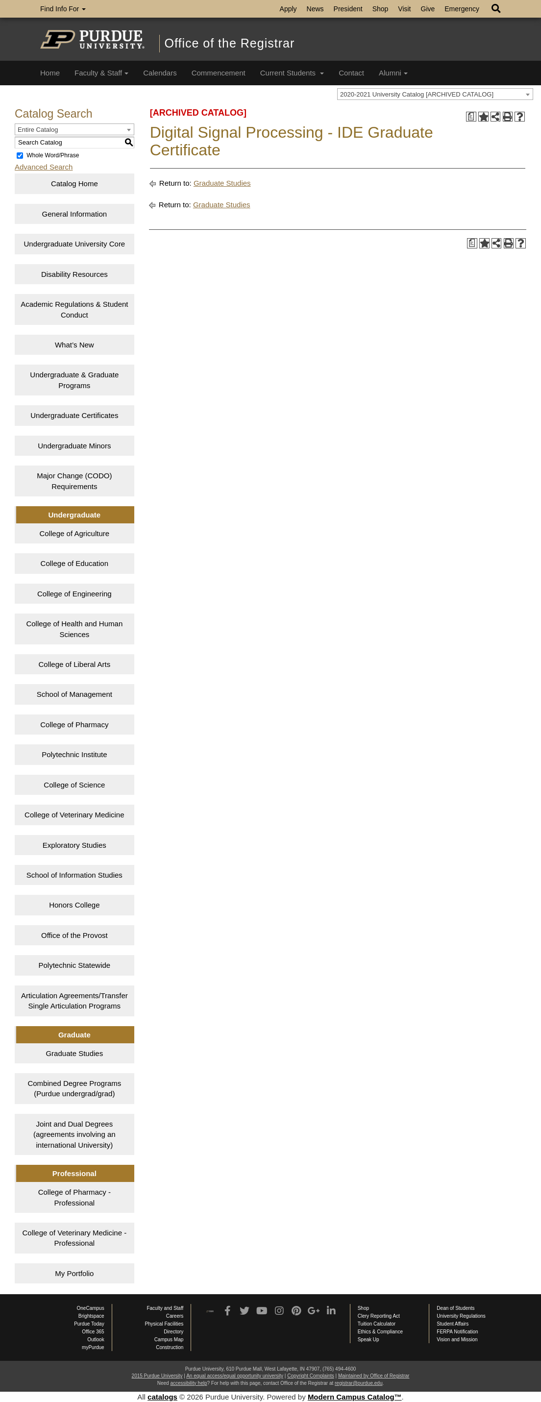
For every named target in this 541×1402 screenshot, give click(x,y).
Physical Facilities (164, 1324)
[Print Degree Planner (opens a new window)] (471, 117)
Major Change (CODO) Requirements (74, 480)
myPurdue (93, 1347)
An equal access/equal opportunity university (234, 1375)
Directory (173, 1331)
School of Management (74, 694)
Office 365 (93, 1331)
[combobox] (435, 94)
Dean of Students (455, 1308)
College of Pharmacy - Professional (74, 1197)
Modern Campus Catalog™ (355, 1397)
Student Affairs (452, 1324)
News (315, 9)
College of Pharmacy (74, 724)
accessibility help (188, 1383)
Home (50, 73)
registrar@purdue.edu (358, 1383)
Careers (175, 1316)
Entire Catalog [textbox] (38, 129)
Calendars (159, 73)
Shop (380, 9)
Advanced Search (44, 167)
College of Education (74, 563)
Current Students (292, 73)
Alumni (393, 73)
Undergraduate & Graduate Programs (74, 379)
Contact (351, 73)
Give (428, 9)
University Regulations (461, 1316)
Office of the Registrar (230, 43)
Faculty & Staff (101, 73)
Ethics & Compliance (380, 1331)
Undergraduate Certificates (74, 415)
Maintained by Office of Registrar (373, 1375)
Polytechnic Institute (74, 754)
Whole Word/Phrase (52, 155)
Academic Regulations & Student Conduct (74, 309)
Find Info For (63, 9)
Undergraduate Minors (74, 446)
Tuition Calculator (376, 1324)
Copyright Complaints (310, 1375)
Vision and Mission (457, 1339)
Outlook (95, 1339)
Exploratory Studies (74, 845)
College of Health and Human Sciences (74, 628)
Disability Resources (74, 274)
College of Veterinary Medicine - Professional (75, 1238)
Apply (288, 9)
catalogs (162, 1397)
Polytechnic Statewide (74, 965)
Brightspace (91, 1316)
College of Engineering (74, 594)
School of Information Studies (74, 875)
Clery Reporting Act (379, 1316)
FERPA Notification (457, 1331)
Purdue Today (89, 1324)
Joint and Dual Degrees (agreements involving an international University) (74, 1134)
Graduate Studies (74, 1053)
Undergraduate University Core (74, 244)
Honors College (74, 905)
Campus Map (168, 1339)
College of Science (74, 785)
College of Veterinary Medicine (74, 815)
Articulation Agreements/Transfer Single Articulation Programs (74, 1000)
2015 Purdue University (157, 1375)
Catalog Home (74, 183)
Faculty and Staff (165, 1308)
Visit (404, 9)
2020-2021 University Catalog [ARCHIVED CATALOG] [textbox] (416, 94)
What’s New (74, 345)
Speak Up (368, 1339)
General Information (74, 214)
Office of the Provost (74, 935)
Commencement (219, 73)
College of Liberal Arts (74, 664)
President (348, 9)
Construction (169, 1347)
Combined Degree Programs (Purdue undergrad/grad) (74, 1088)
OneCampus (90, 1308)
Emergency (461, 9)
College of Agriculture (75, 533)
